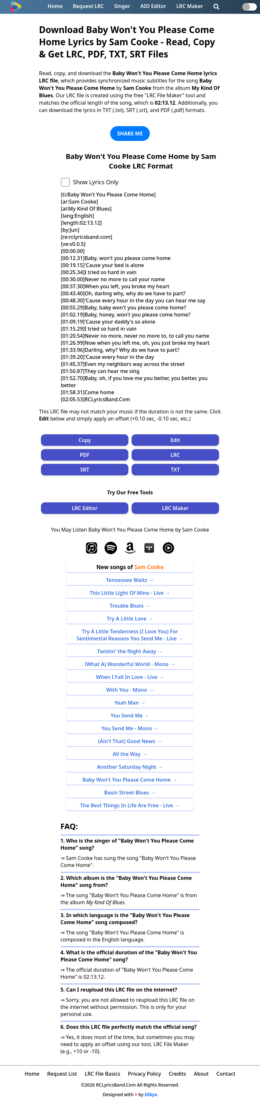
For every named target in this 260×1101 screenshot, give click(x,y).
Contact (225, 1073)
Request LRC (88, 6)
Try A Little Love (127, 618)
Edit (175, 440)
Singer (122, 6)
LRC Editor (84, 508)
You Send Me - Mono (126, 728)
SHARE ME (130, 133)
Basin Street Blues (126, 792)
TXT (175, 469)
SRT (84, 469)
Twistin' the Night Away (126, 651)
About (201, 1073)
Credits (177, 1073)
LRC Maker (189, 6)
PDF (85, 454)
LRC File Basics (102, 1073)
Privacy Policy (144, 1073)
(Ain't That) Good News (126, 741)
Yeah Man (126, 702)
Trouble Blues (127, 605)
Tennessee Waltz (126, 580)
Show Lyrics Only (95, 182)
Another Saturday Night (127, 766)
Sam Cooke (149, 567)
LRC (175, 454)
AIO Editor (153, 6)
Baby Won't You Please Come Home (127, 779)
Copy (84, 440)
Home (55, 6)
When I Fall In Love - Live (127, 677)
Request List (62, 1073)
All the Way (127, 754)
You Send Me (127, 715)
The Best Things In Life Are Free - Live (126, 805)
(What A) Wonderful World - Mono (126, 664)
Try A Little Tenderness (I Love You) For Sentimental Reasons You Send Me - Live (127, 635)
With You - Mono (126, 689)
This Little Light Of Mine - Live (127, 592)
